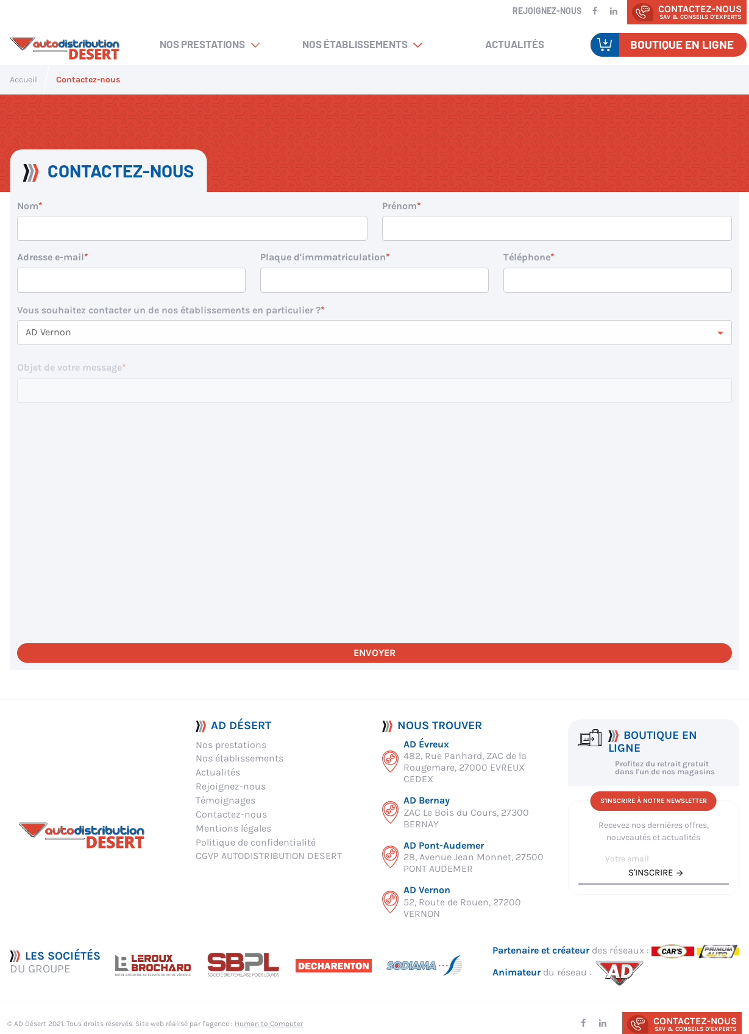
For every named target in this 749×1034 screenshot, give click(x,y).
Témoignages (225, 800)
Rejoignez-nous (547, 10)
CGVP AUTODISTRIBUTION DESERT (269, 855)
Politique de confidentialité (256, 842)
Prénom (399, 206)
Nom (27, 206)
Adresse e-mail (50, 257)
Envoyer (374, 652)
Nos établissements (355, 44)
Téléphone (526, 260)
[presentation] (109, 605)
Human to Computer (269, 1023)
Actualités (514, 44)
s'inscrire (650, 872)
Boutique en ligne (682, 44)
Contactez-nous (231, 814)
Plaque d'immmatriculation (323, 257)
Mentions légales (233, 828)
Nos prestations (202, 44)
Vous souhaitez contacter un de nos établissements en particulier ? (169, 320)
